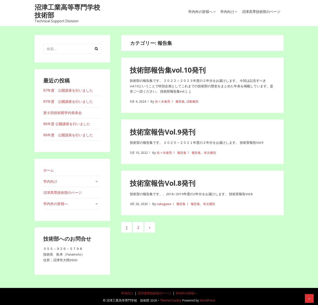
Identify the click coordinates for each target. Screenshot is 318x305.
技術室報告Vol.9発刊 (162, 132)
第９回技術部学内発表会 (62, 112)
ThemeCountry (170, 300)
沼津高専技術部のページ (261, 11)
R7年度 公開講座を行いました (68, 90)
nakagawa (164, 204)
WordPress (207, 300)
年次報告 (210, 153)
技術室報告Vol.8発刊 (162, 183)
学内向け (227, 11)
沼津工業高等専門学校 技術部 (71, 11)
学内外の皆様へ (200, 11)
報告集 (180, 101)
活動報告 (192, 101)
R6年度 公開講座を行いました (66, 123)
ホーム (48, 170)
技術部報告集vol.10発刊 (168, 70)
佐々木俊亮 (162, 101)
